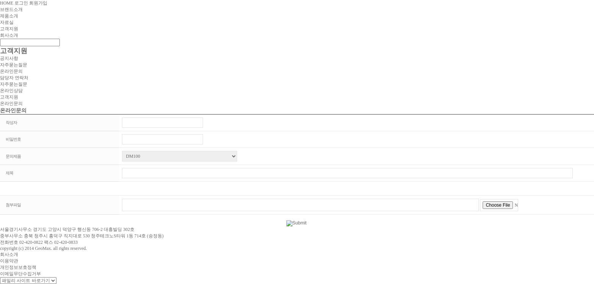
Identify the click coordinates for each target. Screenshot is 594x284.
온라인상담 (11, 90)
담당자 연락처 (14, 77)
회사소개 (9, 35)
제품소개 (9, 16)
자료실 (7, 22)
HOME (6, 3)
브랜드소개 (11, 9)
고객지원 (9, 28)
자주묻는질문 (13, 64)
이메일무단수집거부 (20, 273)
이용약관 (9, 261)
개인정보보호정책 (18, 267)
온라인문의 (11, 71)
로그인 (21, 3)
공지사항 (9, 58)
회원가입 (38, 3)
